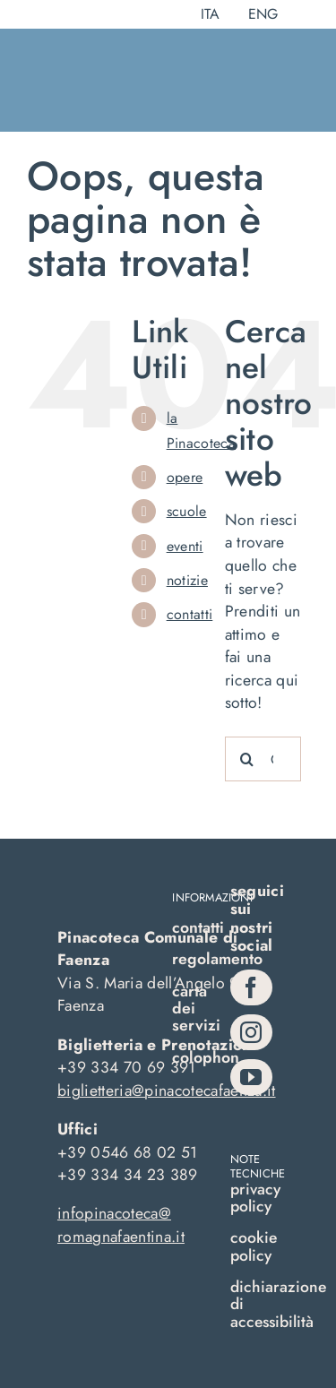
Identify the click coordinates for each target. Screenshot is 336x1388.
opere (185, 477)
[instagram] (251, 1032)
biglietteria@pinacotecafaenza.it (166, 1090)
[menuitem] (210, 14)
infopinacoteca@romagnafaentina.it (121, 1225)
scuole (187, 511)
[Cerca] (247, 759)
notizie (187, 580)
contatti (190, 614)
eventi (185, 546)
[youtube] (251, 1077)
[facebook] (251, 987)
